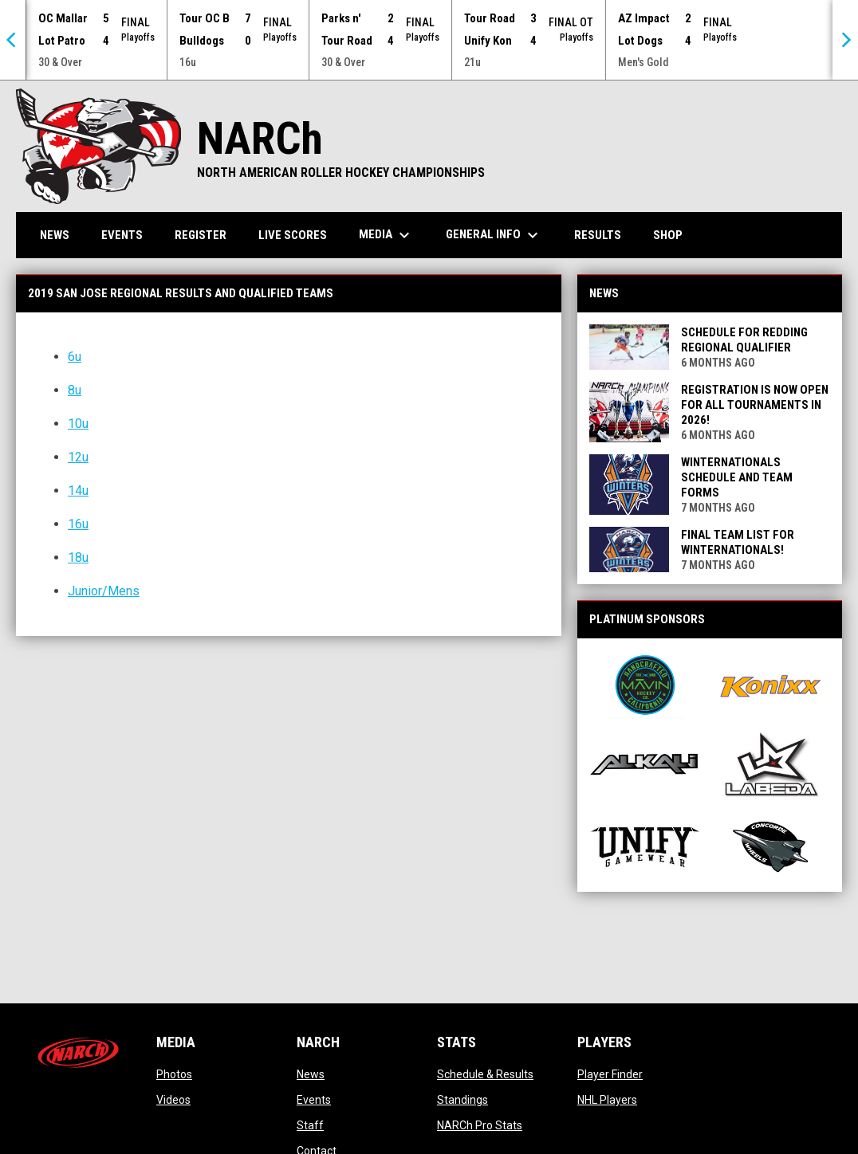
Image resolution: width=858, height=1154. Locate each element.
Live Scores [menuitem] (292, 234)
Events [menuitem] (122, 234)
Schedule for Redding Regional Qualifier (744, 339)
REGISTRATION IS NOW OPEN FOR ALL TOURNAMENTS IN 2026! (754, 404)
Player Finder (610, 1073)
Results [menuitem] (597, 234)
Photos (174, 1073)
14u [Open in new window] (78, 489)
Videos (173, 1099)
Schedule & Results (485, 1073)
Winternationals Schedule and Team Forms (737, 476)
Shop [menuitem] (674, 233)
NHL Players (607, 1099)
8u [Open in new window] (74, 389)
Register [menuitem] (200, 234)
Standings (462, 1099)
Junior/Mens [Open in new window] (104, 590)
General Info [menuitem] (494, 234)
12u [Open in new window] (78, 456)
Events (314, 1099)
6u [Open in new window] (74, 355)
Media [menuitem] (386, 234)
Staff (310, 1124)
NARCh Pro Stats (479, 1124)
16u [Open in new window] (78, 523)
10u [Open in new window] (78, 422)
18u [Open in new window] (78, 556)
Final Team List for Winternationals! (737, 541)
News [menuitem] (54, 234)
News (311, 1073)
